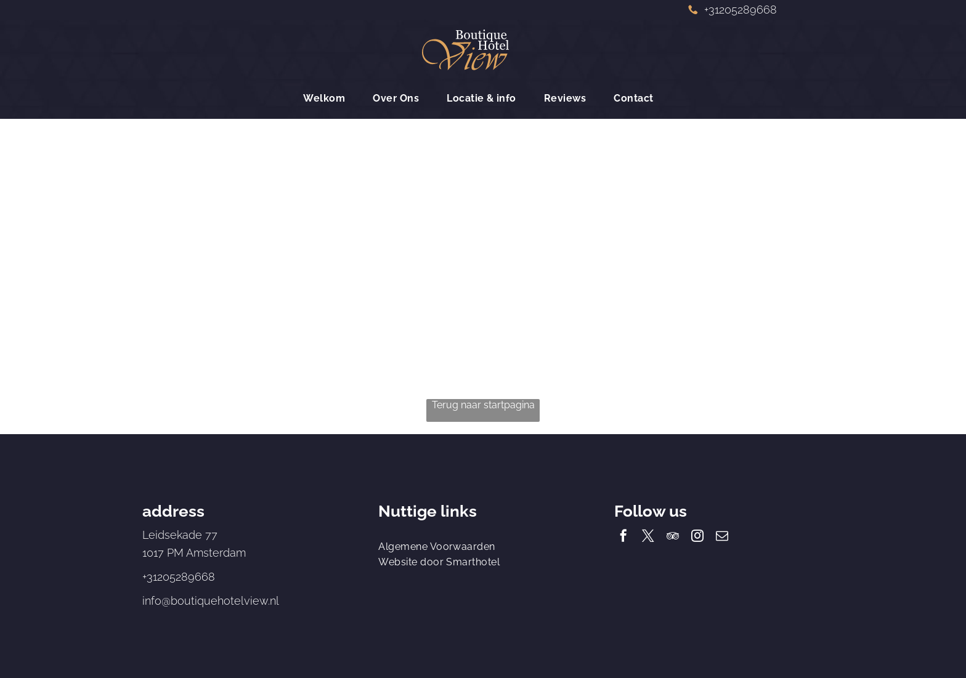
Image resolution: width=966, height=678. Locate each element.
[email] (722, 537)
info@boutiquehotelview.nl (210, 600)
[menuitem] (328, 98)
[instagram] (697, 537)
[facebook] (623, 537)
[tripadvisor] (673, 537)
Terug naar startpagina (483, 405)
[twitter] (648, 537)
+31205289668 (178, 576)
